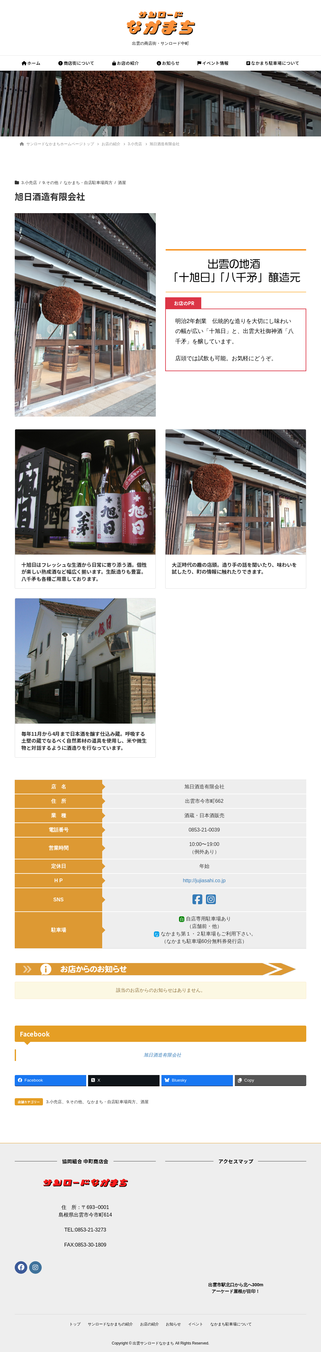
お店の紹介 (125, 63)
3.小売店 (29, 182)
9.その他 (52, 182)
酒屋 (128, 182)
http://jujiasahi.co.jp (204, 880)
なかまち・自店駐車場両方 (92, 182)
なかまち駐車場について (272, 63)
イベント (196, 1324)
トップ (73, 1324)
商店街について (76, 63)
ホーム (31, 63)
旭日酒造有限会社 (162, 1055)
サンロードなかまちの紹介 (109, 1324)
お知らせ (168, 63)
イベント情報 (213, 63)
